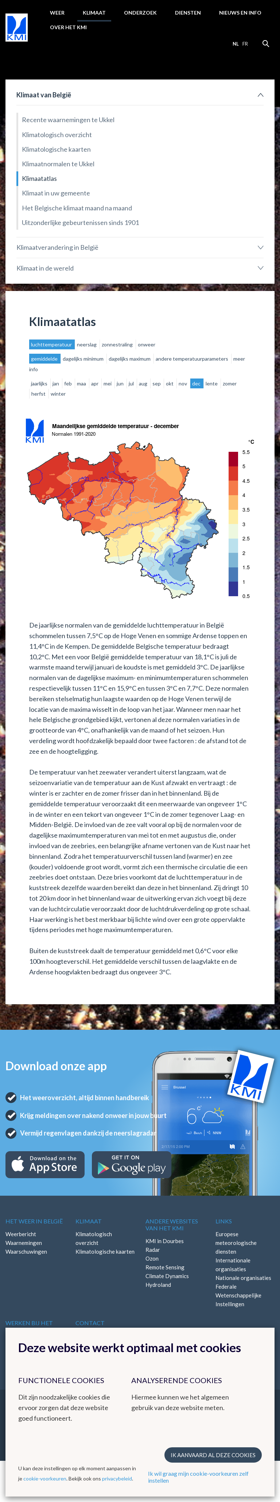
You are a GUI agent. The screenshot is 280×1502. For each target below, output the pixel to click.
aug (143, 383)
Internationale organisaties (232, 1264)
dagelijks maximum (130, 359)
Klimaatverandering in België (57, 247)
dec (197, 383)
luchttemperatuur (52, 344)
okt (170, 383)
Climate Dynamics (167, 1276)
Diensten (188, 12)
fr (245, 44)
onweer (146, 344)
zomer (230, 383)
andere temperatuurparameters (192, 359)
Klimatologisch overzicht (57, 135)
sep (157, 383)
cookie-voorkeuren (44, 1478)
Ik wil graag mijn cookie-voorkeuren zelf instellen (198, 1477)
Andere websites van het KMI (171, 1224)
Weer (57, 12)
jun (121, 383)
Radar (152, 1249)
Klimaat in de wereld (45, 268)
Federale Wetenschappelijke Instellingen (238, 1295)
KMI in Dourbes (164, 1241)
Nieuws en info (240, 12)
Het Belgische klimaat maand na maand (77, 208)
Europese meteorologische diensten (236, 1243)
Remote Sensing (164, 1267)
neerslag (87, 344)
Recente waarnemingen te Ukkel (68, 120)
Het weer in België (34, 1221)
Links (223, 1221)
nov (183, 383)
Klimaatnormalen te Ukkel (58, 164)
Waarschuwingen (26, 1251)
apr (95, 383)
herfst (39, 394)
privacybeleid (117, 1478)
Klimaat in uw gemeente (56, 193)
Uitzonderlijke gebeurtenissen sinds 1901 (80, 222)
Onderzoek (140, 12)
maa (82, 383)
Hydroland (158, 1284)
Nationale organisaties (243, 1277)
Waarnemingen (23, 1242)
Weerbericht (20, 1234)
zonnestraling (118, 344)
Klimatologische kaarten (56, 149)
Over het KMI (68, 27)
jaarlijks (39, 383)
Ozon (152, 1258)
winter (58, 394)
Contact (90, 1322)
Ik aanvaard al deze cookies (213, 1455)
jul (132, 383)
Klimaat (94, 12)
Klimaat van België (43, 95)
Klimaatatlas (39, 178)
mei (108, 383)
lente (212, 383)
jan (56, 383)
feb (68, 383)
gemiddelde (45, 359)
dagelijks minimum (84, 359)
